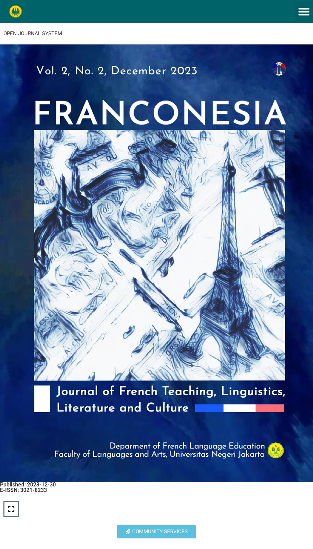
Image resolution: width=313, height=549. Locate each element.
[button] (304, 11)
